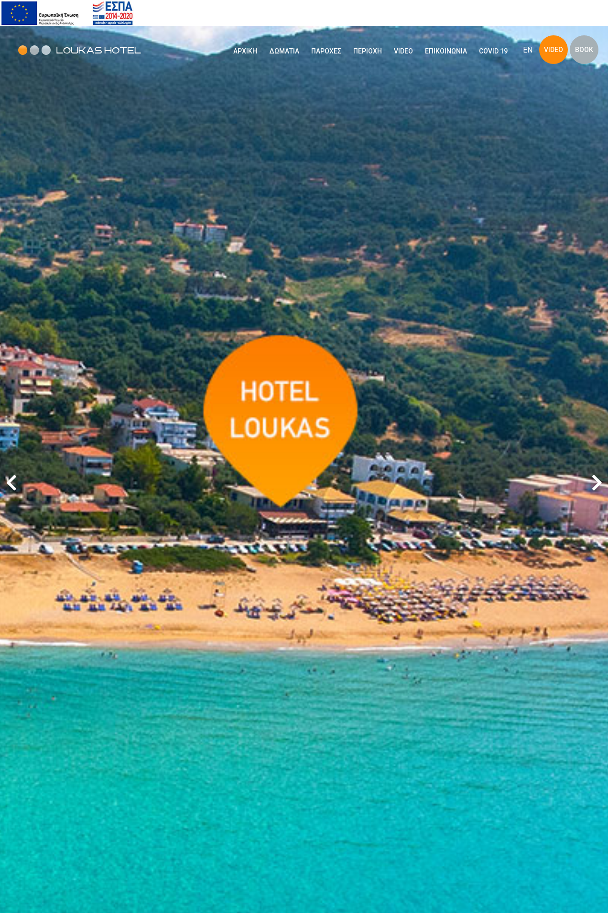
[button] (596, 482)
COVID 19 (493, 51)
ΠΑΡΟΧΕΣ (326, 51)
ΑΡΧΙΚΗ (245, 51)
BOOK (584, 49)
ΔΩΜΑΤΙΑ (284, 51)
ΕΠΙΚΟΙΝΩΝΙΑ (446, 51)
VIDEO (403, 51)
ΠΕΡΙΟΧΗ (367, 51)
